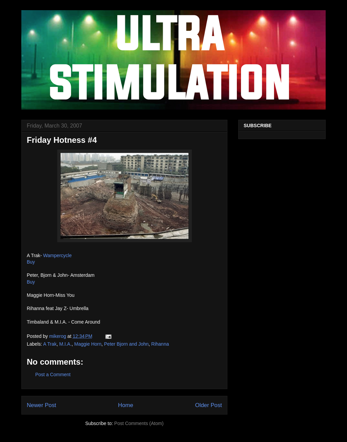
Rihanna (160, 344)
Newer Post (41, 405)
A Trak (50, 344)
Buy (31, 262)
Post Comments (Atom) (138, 423)
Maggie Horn (87, 344)
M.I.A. (65, 344)
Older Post (208, 405)
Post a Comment (52, 374)
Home (125, 405)
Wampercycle (57, 255)
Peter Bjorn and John (126, 344)
